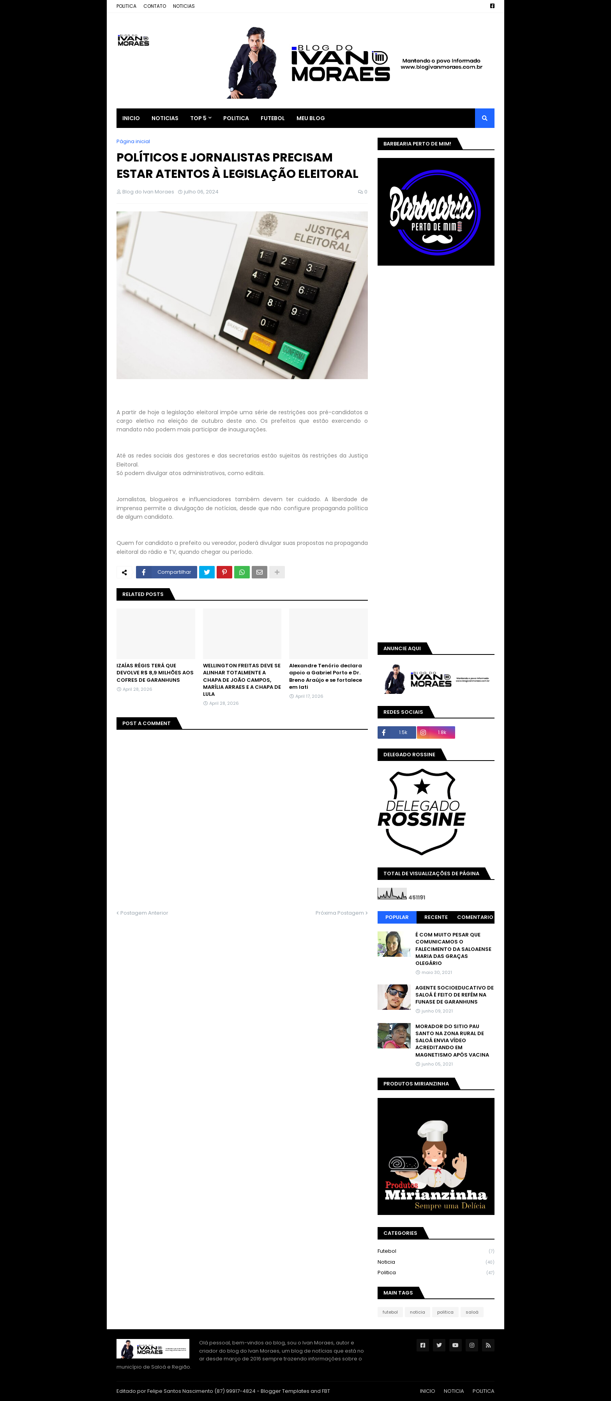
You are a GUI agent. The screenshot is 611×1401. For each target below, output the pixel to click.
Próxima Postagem (340, 913)
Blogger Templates (285, 1391)
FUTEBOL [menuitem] (273, 118)
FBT (326, 1391)
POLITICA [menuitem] (236, 118)
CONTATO (154, 6)
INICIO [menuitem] (131, 118)
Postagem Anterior (144, 913)
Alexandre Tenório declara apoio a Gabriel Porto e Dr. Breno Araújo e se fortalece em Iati (325, 676)
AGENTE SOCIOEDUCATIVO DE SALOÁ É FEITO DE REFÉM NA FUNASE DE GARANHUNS (454, 995)
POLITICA (126, 6)
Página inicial (133, 141)
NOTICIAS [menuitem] (165, 118)
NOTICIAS (184, 6)
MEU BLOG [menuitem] (311, 118)
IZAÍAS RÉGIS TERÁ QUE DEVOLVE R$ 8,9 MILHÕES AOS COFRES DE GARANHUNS (155, 672)
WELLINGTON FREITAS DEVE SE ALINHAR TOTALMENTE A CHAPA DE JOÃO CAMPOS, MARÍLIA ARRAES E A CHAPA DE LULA (242, 680)
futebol (436, 1251)
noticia (436, 1262)
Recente (436, 917)
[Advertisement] (443, 332)
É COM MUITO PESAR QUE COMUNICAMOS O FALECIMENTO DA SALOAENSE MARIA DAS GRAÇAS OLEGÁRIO (453, 949)
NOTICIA (454, 1391)
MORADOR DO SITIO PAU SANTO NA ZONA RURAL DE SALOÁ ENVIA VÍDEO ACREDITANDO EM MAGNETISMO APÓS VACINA (452, 1041)
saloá (472, 1312)
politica (436, 1273)
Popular (397, 917)
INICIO (427, 1391)
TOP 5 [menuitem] (198, 118)
